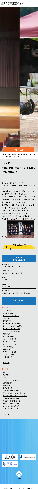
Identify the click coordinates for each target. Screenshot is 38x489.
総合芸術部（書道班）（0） (12, 403)
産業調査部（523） (9, 383)
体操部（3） (7, 334)
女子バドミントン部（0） (11, 344)
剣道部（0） (7, 349)
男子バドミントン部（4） (11, 341)
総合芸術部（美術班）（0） (12, 401)
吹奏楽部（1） (7, 388)
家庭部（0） (7, 385)
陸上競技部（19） (9, 336)
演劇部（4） (7, 377)
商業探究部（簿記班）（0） (12, 398)
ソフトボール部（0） (9, 339)
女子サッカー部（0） (10, 354)
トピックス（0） (8, 310)
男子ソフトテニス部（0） (11, 316)
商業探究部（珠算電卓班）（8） (13, 390)
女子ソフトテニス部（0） (11, 318)
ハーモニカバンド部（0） (11, 380)
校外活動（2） (7, 357)
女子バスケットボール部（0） (13, 326)
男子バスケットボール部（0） (13, 323)
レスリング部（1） (9, 347)
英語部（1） (7, 375)
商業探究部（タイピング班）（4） (14, 393)
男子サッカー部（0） (10, 352)
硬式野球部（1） (8, 313)
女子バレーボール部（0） (11, 331)
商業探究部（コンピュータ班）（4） (15, 396)
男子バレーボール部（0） (11, 329)
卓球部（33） (7, 321)
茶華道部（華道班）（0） (11, 408)
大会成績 (6, 363)
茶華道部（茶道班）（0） (11, 406)
